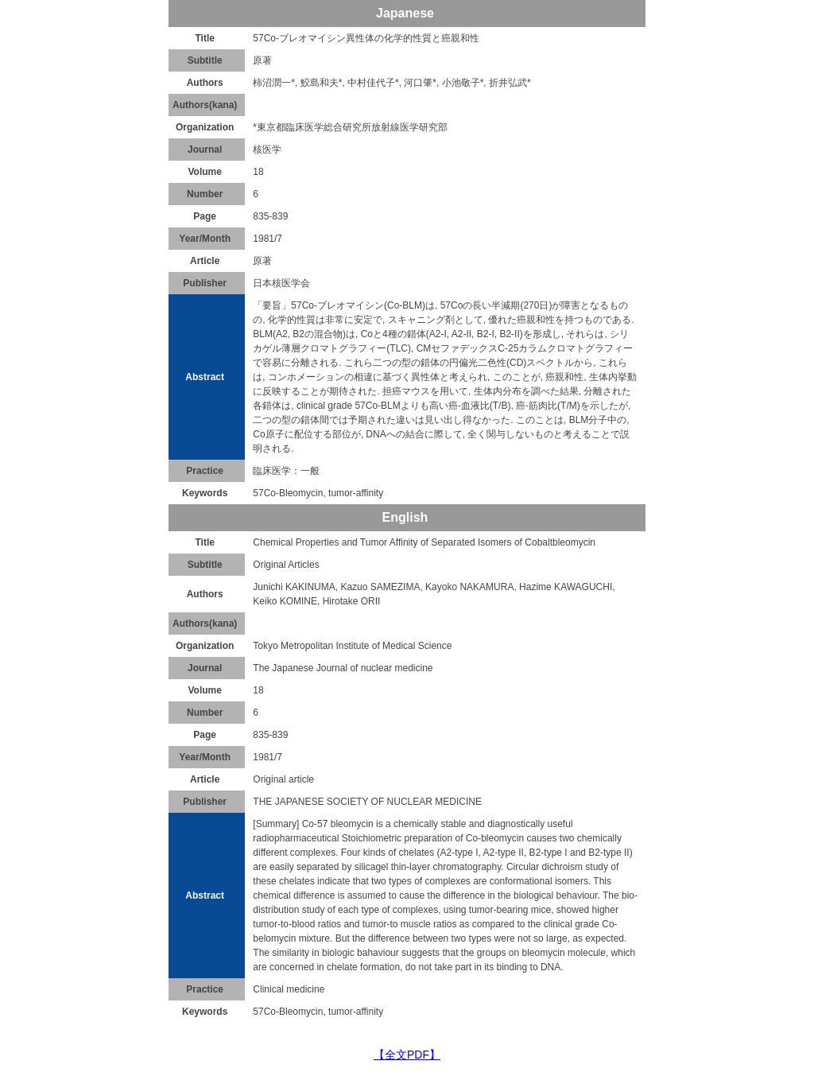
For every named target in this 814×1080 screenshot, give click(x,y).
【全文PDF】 (407, 1054)
